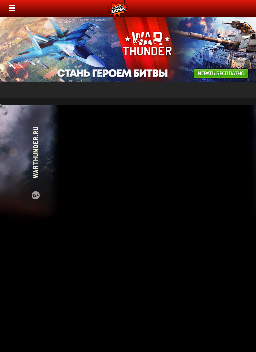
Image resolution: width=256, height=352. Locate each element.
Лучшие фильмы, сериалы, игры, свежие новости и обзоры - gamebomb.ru (118, 8)
